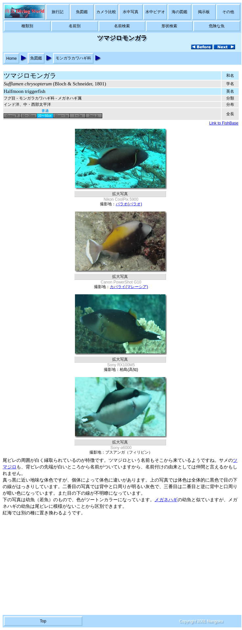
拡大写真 (120, 193)
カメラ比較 (106, 12)
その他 (228, 12)
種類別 (27, 26)
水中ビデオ (155, 12)
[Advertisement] (121, 566)
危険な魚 (217, 26)
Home (11, 58)
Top (43, 621)
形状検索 (169, 26)
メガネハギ (166, 499)
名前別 (75, 26)
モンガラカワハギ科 (73, 58)
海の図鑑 (179, 12)
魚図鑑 (82, 12)
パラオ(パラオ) (129, 204)
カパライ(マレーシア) (129, 286)
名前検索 (122, 26)
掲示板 (204, 12)
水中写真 (130, 12)
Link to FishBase (223, 123)
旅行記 (57, 12)
